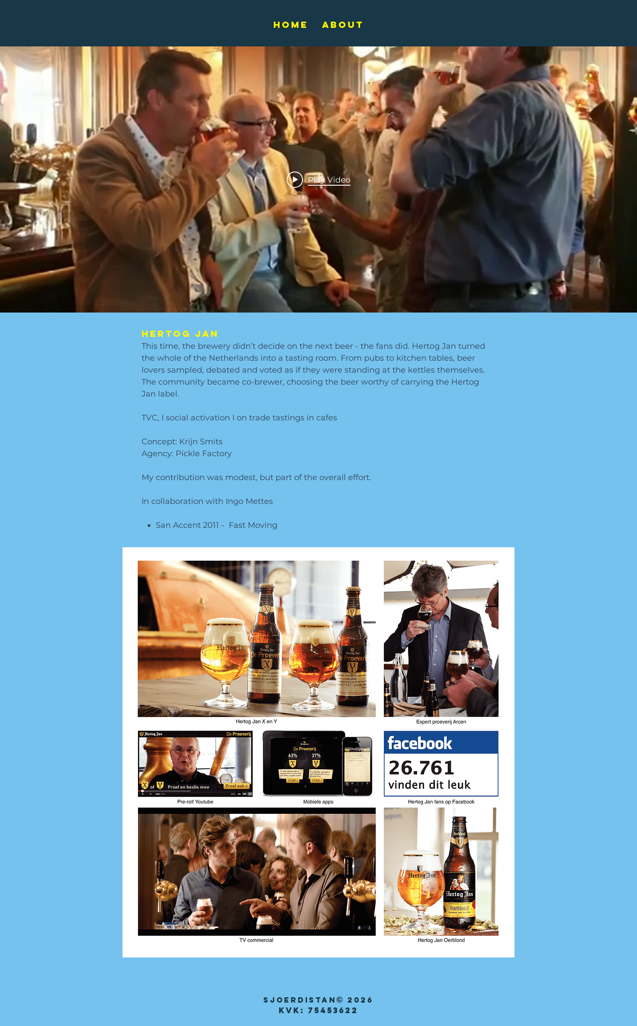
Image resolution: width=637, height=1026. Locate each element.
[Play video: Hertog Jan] (318, 179)
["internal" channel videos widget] (318, 179)
